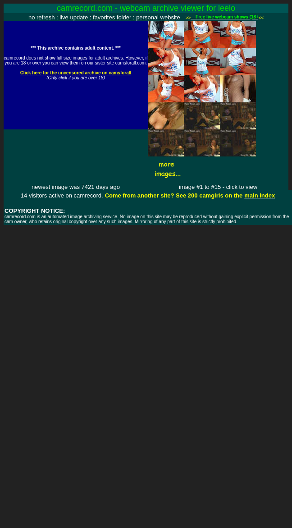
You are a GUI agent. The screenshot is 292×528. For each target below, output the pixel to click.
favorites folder (112, 17)
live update (73, 17)
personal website (158, 17)
